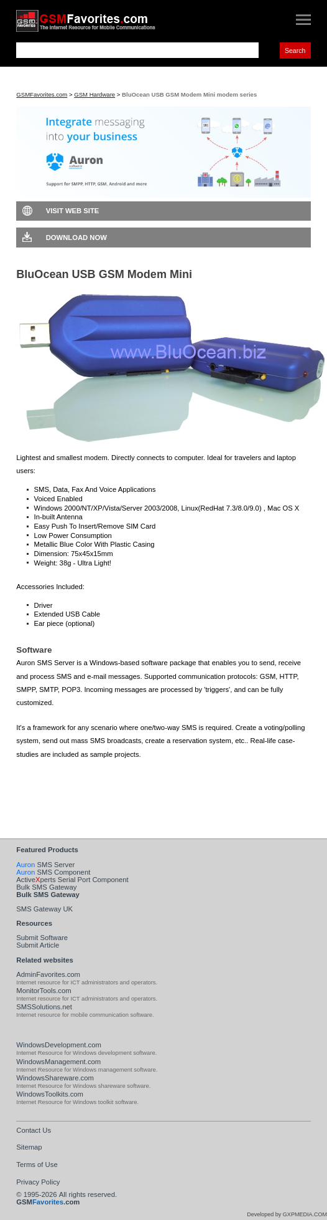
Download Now (76, 237)
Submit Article (37, 945)
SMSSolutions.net (44, 1007)
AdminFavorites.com (48, 974)
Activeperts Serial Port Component (72, 879)
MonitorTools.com (43, 990)
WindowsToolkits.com (49, 1094)
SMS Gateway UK (44, 909)
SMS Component (53, 872)
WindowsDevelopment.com (58, 1045)
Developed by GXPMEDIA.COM (287, 1214)
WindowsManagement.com (58, 1061)
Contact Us (33, 1130)
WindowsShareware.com (55, 1078)
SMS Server (45, 864)
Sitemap (29, 1147)
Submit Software (42, 937)
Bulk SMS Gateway (46, 887)
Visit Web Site (72, 210)
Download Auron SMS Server (89, 775)
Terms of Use (36, 1164)
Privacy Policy (38, 1182)
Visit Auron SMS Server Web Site (95, 795)
